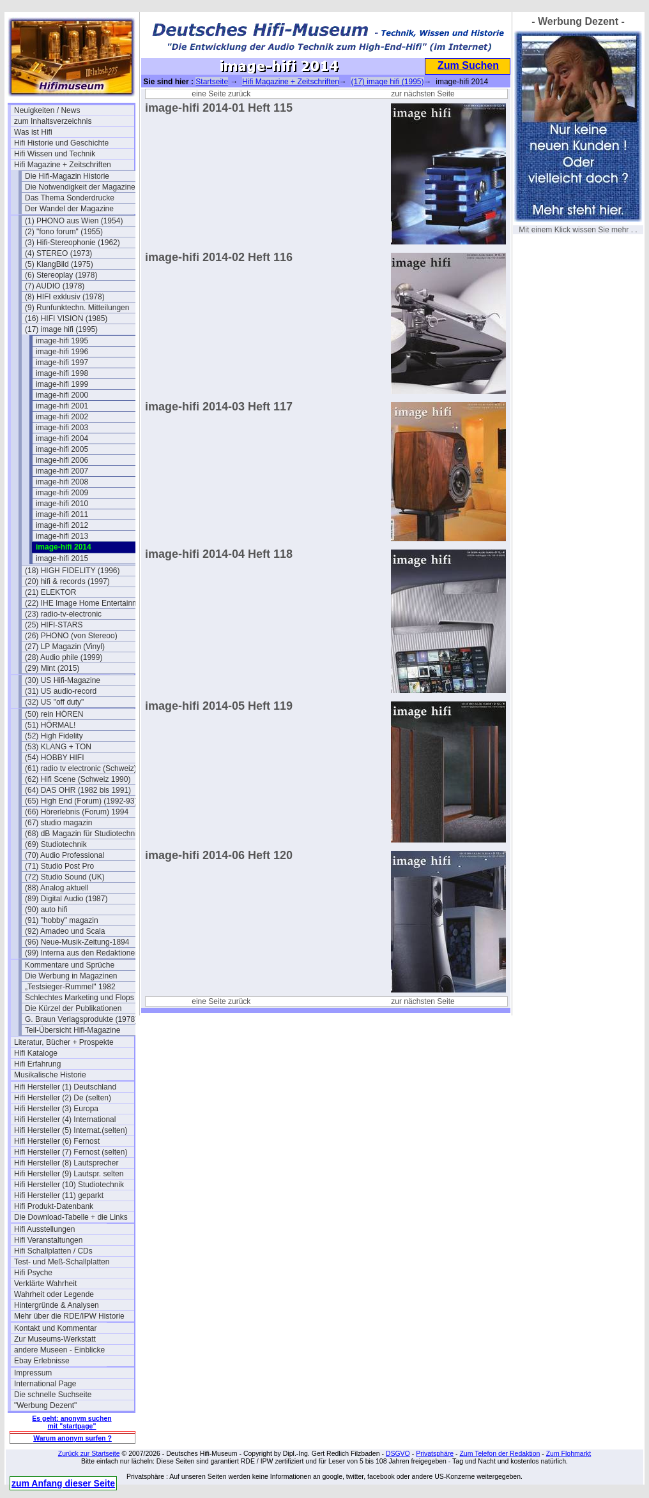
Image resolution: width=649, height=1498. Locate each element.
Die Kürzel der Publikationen (73, 1008)
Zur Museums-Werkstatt (55, 1339)
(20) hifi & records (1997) (67, 581)
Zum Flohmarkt (569, 1453)
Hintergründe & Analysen (56, 1305)
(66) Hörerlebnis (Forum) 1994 (76, 811)
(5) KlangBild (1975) (59, 264)
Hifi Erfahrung (37, 1064)
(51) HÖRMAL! (50, 725)
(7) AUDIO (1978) (54, 285)
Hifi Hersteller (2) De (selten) (62, 1097)
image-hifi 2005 (62, 449)
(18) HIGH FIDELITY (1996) (72, 570)
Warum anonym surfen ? (72, 1438)
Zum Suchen (468, 65)
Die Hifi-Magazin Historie (67, 176)
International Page (45, 1383)
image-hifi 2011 (62, 514)
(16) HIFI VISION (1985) (66, 318)
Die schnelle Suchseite (52, 1394)
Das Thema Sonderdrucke (69, 197)
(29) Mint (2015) (52, 668)
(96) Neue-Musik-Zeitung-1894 (77, 942)
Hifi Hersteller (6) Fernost (57, 1141)
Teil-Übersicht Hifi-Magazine (72, 1030)
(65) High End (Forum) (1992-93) (81, 801)
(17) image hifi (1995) (61, 329)
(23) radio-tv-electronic (63, 614)
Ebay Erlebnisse (42, 1360)
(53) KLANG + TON (58, 746)
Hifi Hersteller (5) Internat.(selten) (70, 1130)
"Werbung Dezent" (45, 1405)
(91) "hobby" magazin (61, 920)
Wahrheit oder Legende (54, 1294)
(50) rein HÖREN (54, 714)
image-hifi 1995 (62, 340)
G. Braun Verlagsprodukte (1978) (81, 1019)
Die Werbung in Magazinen (71, 975)
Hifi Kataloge (35, 1053)
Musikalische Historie (50, 1074)
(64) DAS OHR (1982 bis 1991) (78, 790)
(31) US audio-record (60, 691)
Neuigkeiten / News (47, 110)
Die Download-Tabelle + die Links (71, 1217)
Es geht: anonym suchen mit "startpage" (71, 1422)
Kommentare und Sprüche (69, 965)
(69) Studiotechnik (56, 844)
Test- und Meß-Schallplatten (61, 1261)
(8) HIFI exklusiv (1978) (65, 296)
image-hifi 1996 (62, 351)
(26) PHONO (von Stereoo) (71, 635)
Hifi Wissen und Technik (54, 153)
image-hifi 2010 (62, 503)
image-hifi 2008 (62, 481)
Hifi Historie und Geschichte (61, 143)
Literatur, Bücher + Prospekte (64, 1042)
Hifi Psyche (33, 1272)
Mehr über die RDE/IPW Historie (69, 1316)
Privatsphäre (435, 1453)
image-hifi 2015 (62, 558)
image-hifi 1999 (62, 384)
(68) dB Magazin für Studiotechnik (83, 833)
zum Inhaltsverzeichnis (52, 121)
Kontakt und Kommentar (55, 1328)
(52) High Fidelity (54, 735)
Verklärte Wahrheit (45, 1283)
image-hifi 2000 (62, 395)
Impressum (33, 1372)
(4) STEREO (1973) (58, 253)
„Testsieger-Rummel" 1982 (70, 986)
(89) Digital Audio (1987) (66, 898)
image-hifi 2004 (62, 438)
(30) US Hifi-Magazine (62, 680)
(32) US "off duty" (54, 702)
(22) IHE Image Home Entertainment (85, 603)
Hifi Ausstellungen (44, 1229)
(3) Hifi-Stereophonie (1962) (72, 242)
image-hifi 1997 (62, 362)
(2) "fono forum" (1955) (64, 231)
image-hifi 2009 (62, 492)
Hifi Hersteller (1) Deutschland (65, 1086)
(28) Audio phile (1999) (63, 657)
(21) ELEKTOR (50, 592)
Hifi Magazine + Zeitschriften (62, 164)
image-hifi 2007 (62, 471)
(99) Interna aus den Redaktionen (82, 952)
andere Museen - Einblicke (59, 1349)
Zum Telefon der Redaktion (499, 1453)
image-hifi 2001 (62, 405)
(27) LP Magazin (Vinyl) (65, 646)
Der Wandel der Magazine (69, 208)
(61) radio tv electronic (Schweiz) (81, 768)
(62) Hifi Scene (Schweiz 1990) (77, 779)
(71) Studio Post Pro (59, 866)
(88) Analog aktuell (56, 887)
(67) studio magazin (58, 822)
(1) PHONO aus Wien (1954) (74, 220)
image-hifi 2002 (62, 416)
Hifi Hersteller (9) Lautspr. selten (68, 1173)
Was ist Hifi (33, 132)
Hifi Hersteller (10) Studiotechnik (69, 1184)
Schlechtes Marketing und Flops (79, 997)
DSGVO (398, 1453)
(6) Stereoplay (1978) (61, 275)
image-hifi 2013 (62, 536)
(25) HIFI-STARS (53, 624)
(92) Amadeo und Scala (65, 931)
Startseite (211, 81)
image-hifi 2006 (62, 460)
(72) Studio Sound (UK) (65, 877)
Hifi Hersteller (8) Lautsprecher (66, 1162)
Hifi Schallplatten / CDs (53, 1251)
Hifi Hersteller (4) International (65, 1119)
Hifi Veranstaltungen (48, 1240)
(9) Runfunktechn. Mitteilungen (77, 307)
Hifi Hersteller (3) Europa (56, 1108)
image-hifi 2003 (62, 427)
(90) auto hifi (46, 909)
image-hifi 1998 (62, 373)
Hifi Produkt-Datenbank (53, 1206)
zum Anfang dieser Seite (63, 1483)
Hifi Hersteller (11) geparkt (58, 1195)
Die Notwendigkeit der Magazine (80, 187)
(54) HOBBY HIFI (54, 757)
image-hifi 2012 (62, 525)
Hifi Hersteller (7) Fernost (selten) (70, 1152)
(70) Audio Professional (64, 855)
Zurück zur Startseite (89, 1453)
